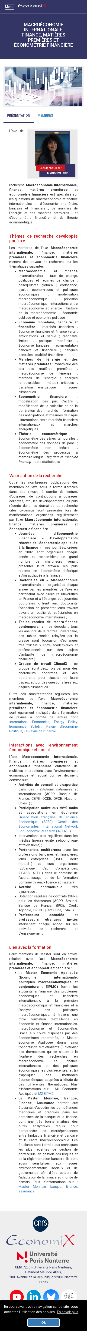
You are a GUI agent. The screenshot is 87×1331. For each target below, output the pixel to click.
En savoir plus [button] (67, 1312)
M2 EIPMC (46, 1094)
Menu (10, 7)
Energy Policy (65, 722)
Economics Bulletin (25, 726)
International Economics (29, 722)
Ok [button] (43, 1323)
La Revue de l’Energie (40, 731)
